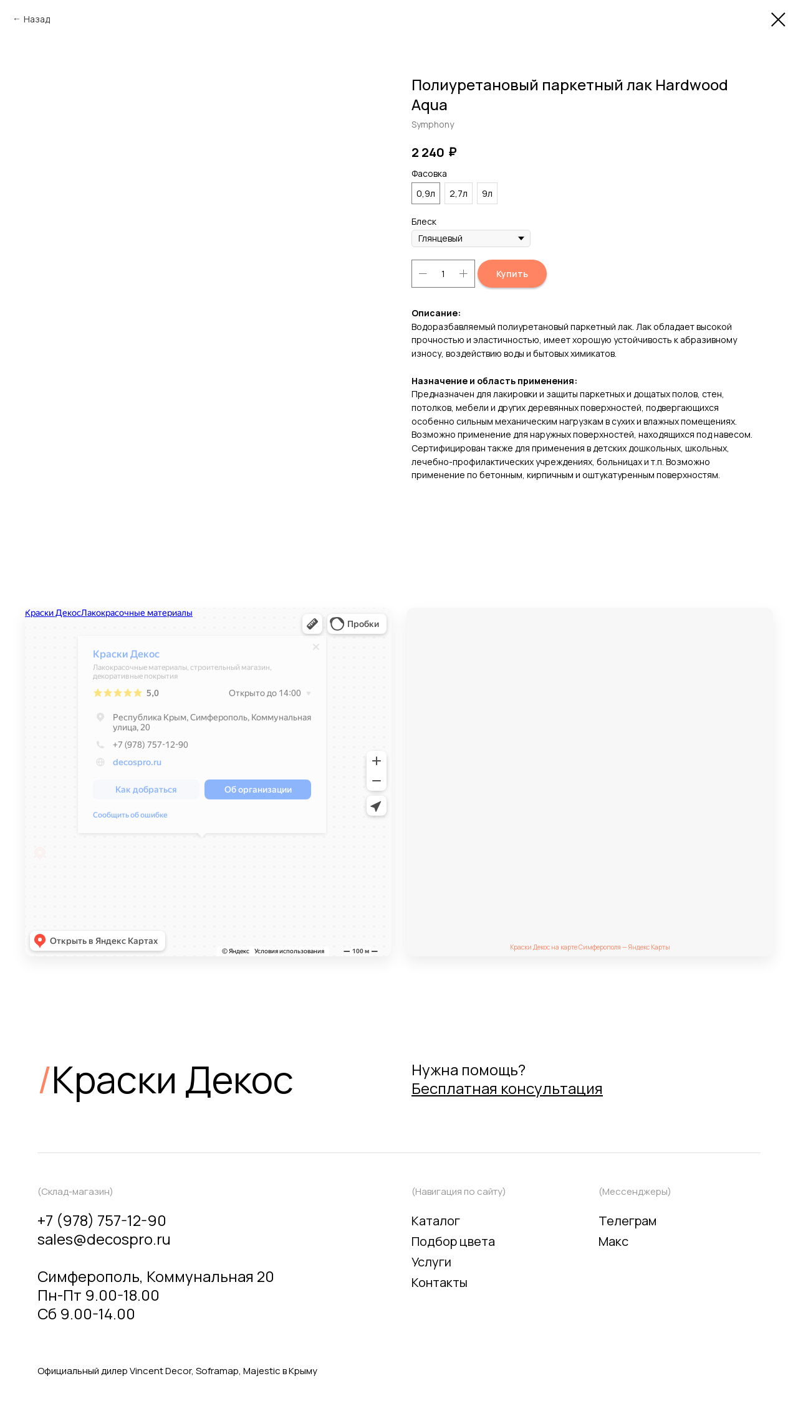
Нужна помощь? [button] (507, 1078)
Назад (37, 19)
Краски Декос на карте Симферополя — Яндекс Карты (590, 947)
